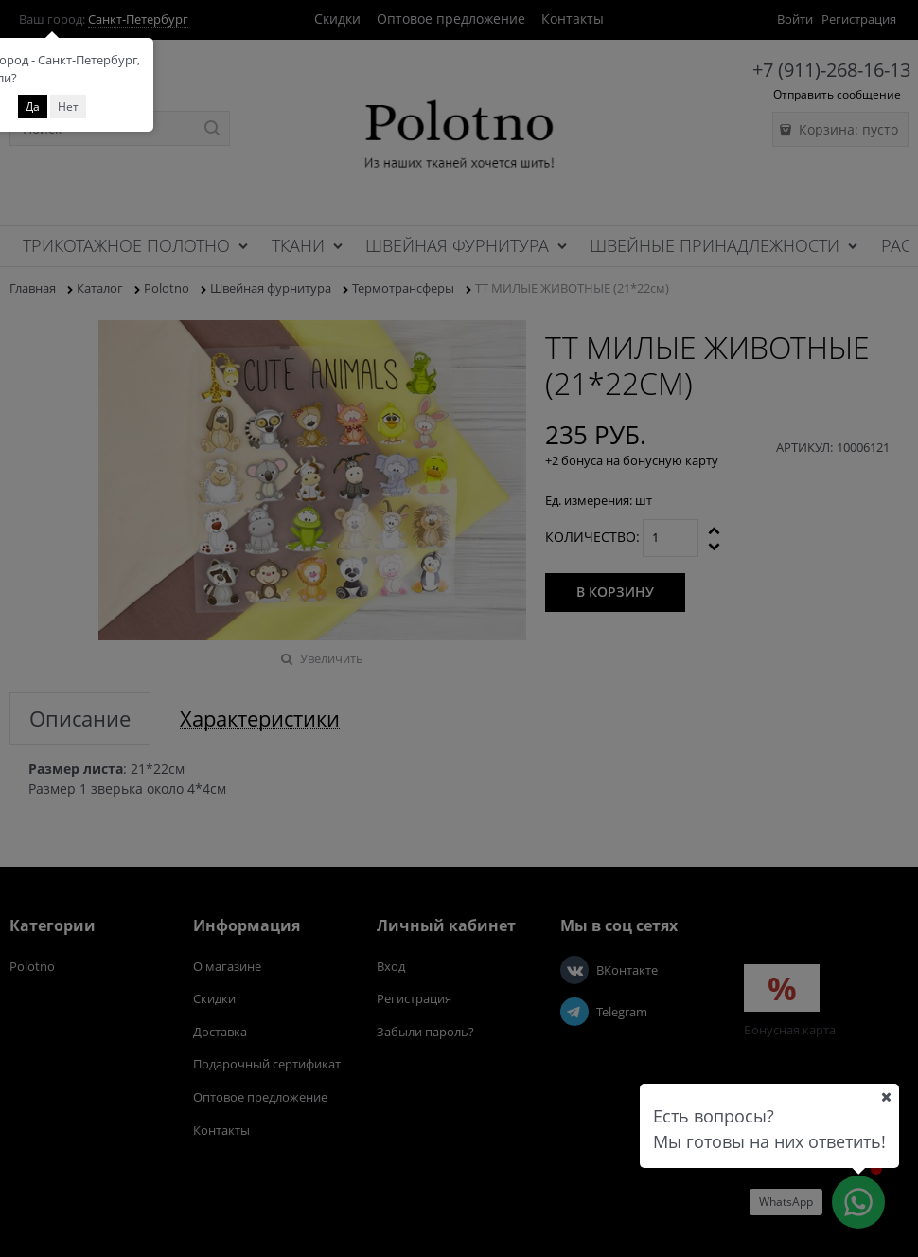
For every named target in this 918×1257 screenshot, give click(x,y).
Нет (68, 107)
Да (33, 107)
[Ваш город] (885, 1096)
